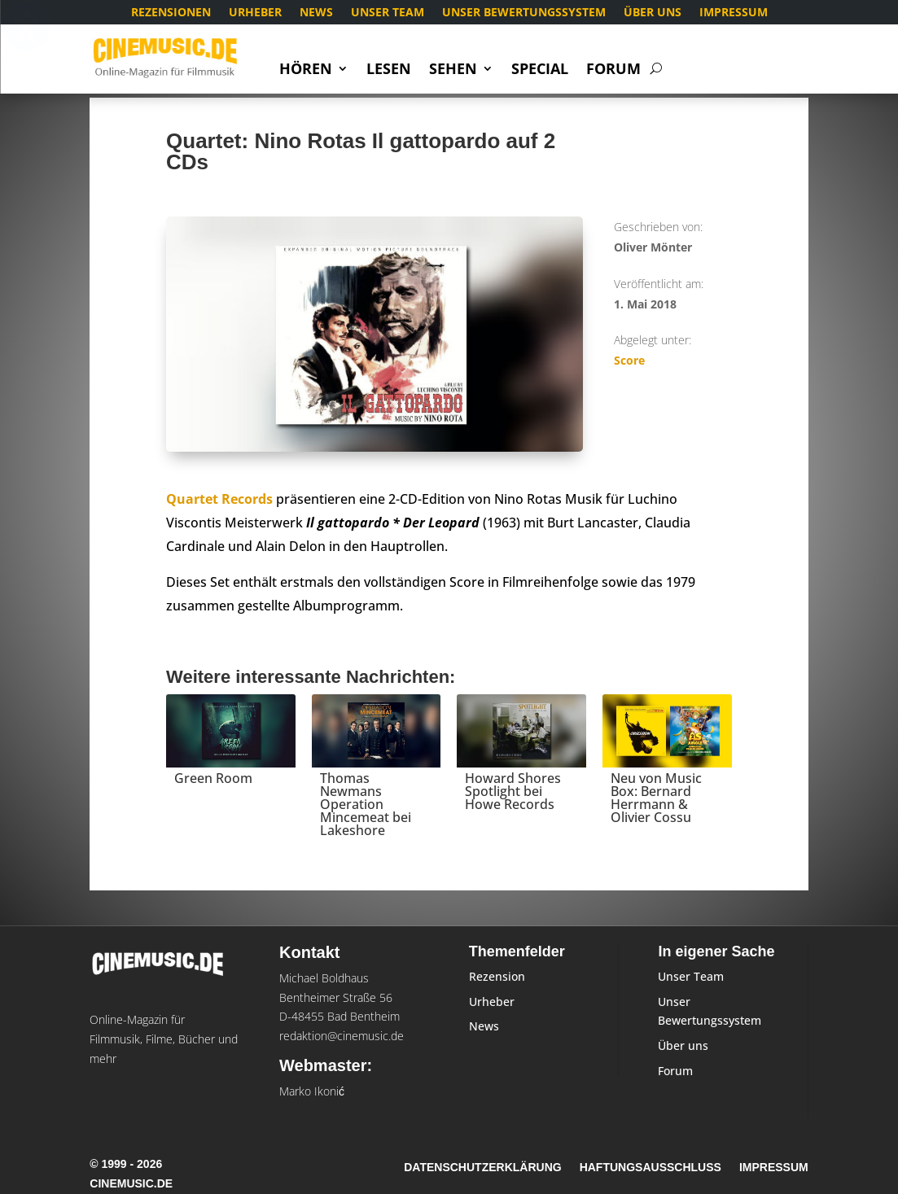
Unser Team (387, 13)
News (316, 13)
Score (629, 360)
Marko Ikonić (311, 1091)
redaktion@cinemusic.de (341, 1035)
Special (539, 70)
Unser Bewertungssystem (524, 13)
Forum (613, 70)
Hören (305, 70)
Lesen (388, 70)
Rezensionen (171, 13)
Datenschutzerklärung (482, 1167)
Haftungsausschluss (650, 1167)
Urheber (255, 13)
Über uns (652, 13)
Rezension (497, 976)
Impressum (733, 13)
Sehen (453, 70)
